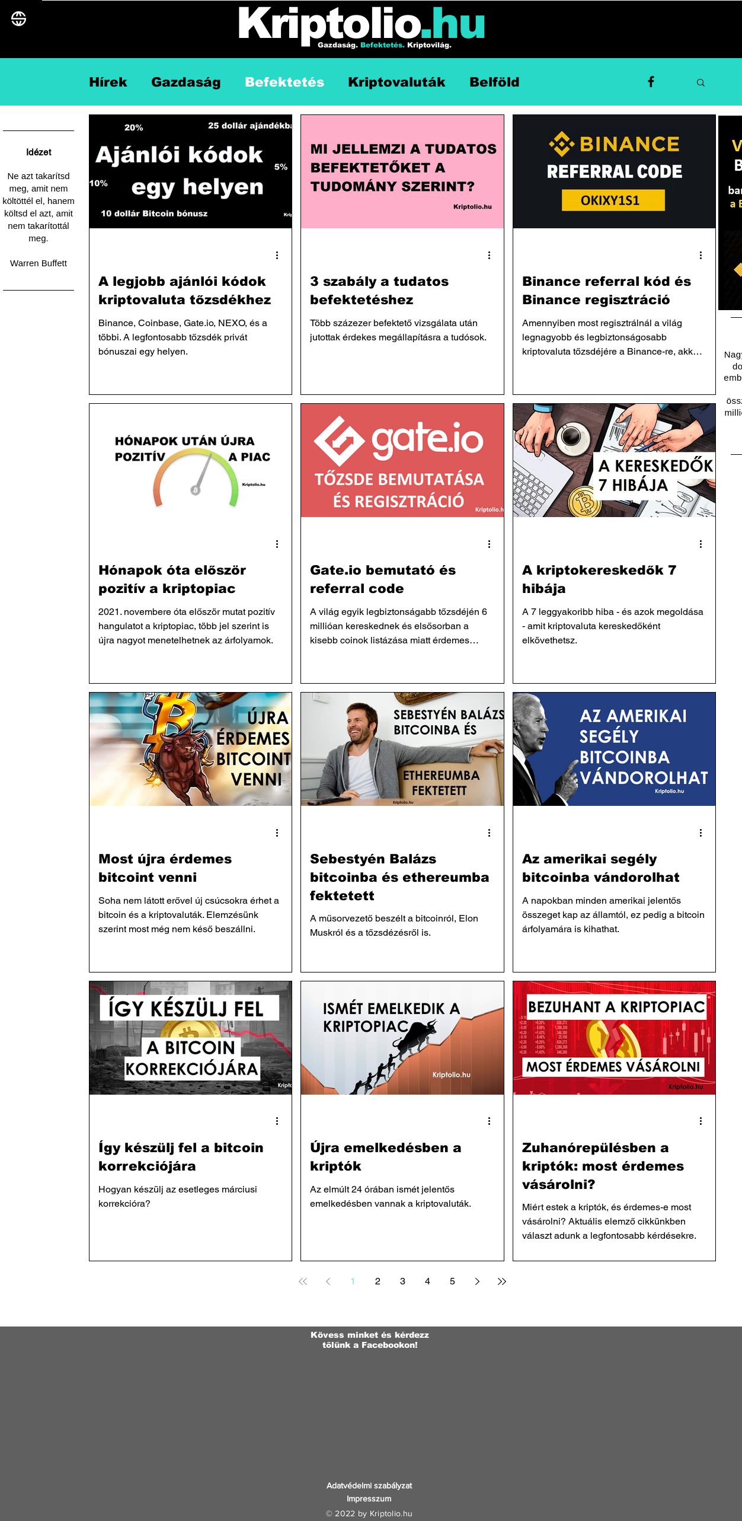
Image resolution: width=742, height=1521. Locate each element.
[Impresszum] (369, 1499)
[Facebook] (651, 81)
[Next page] (477, 1281)
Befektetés (284, 82)
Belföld (494, 82)
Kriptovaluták (397, 82)
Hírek (108, 82)
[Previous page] (327, 1281)
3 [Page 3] (402, 1281)
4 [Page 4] (427, 1281)
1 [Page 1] (353, 1281)
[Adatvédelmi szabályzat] (369, 1486)
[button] (700, 83)
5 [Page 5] (452, 1281)
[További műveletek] (281, 255)
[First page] (303, 1281)
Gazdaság (186, 82)
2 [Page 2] (377, 1281)
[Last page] (502, 1281)
